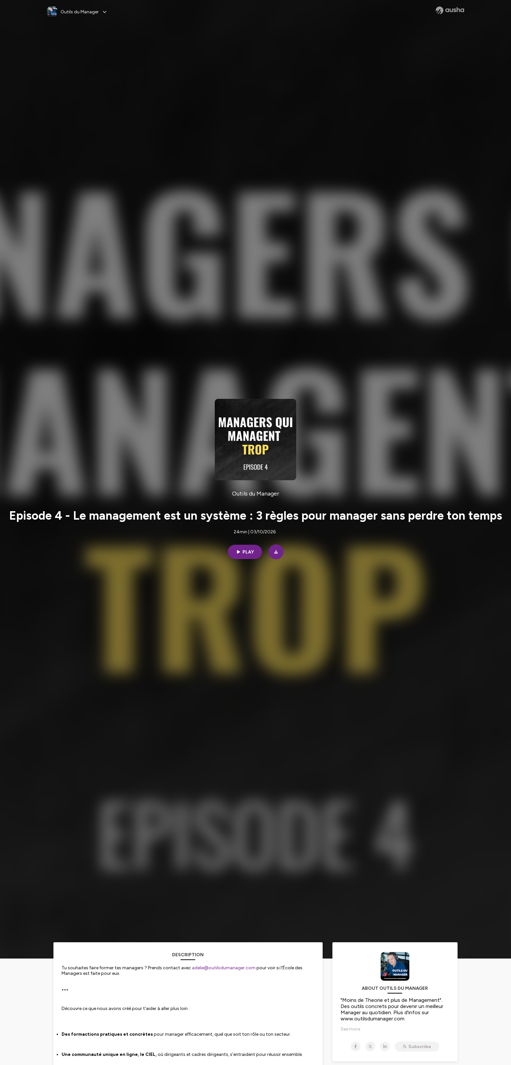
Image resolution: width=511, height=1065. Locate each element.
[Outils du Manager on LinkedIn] (385, 1046)
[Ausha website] (450, 10)
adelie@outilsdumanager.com (224, 968)
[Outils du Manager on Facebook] (355, 1046)
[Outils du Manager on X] (370, 1046)
